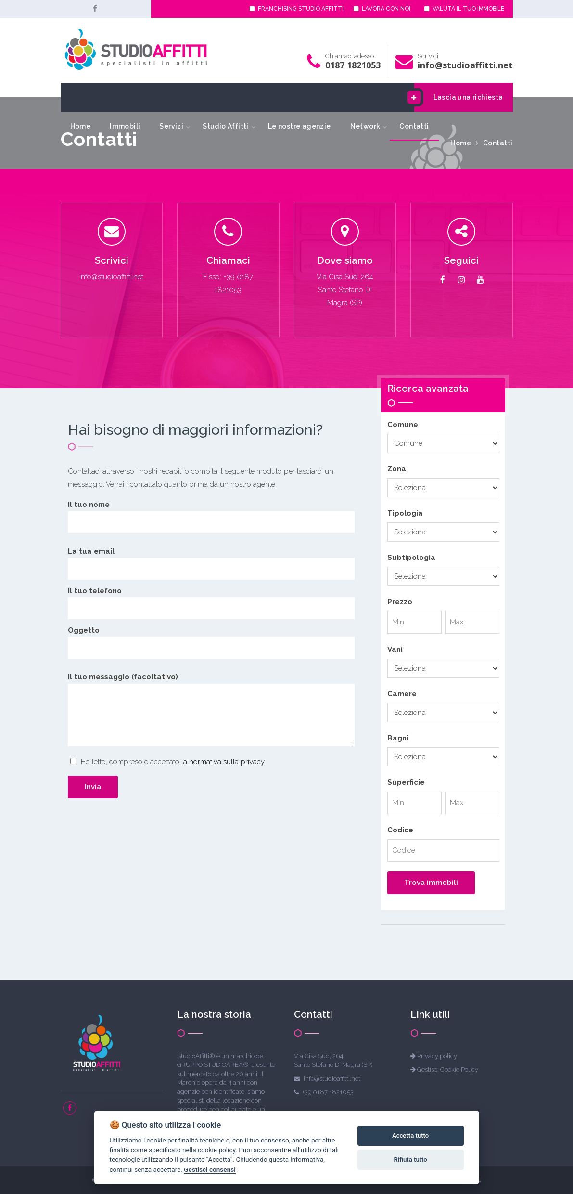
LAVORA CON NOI (382, 8)
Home (80, 126)
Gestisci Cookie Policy (447, 1069)
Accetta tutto (410, 1135)
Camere (402, 693)
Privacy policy (437, 1056)
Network (365, 126)
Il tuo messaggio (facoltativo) (211, 712)
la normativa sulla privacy (223, 761)
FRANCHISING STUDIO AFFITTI (297, 8)
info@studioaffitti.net (465, 65)
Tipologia (405, 513)
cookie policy (216, 1150)
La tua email (211, 560)
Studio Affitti (226, 126)
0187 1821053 (353, 65)
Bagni (397, 738)
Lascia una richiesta (458, 97)
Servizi (171, 126)
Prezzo (399, 601)
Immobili (125, 126)
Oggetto (211, 639)
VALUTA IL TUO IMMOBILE (464, 8)
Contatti (414, 126)
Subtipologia (411, 557)
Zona (396, 469)
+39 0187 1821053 (328, 1092)
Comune (402, 424)
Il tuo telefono (211, 599)
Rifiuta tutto (410, 1159)
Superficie (406, 782)
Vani (395, 649)
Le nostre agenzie (299, 126)
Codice (400, 830)
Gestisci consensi (209, 1169)
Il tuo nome (211, 513)
